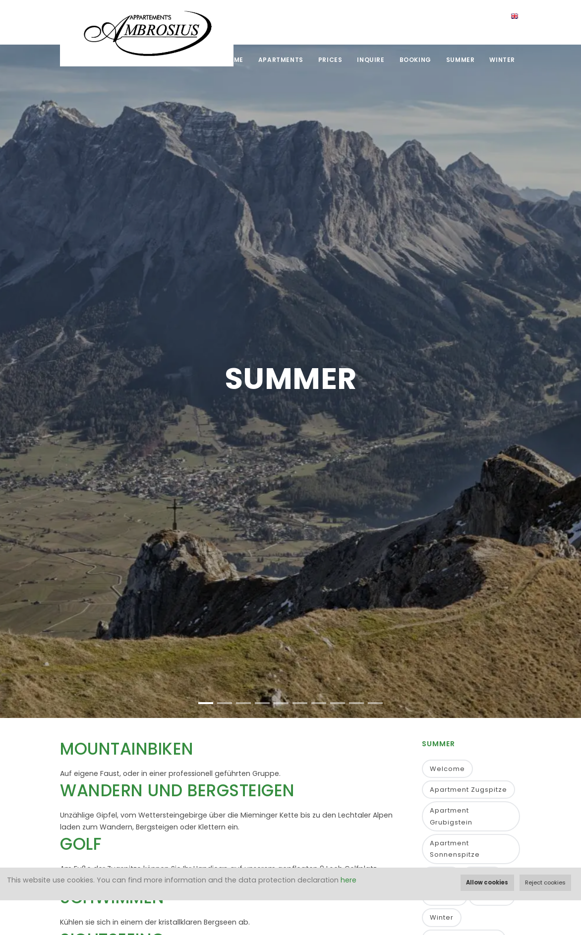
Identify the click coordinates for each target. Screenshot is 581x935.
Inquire (370, 59)
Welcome (447, 768)
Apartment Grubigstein (451, 816)
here (348, 880)
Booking (415, 59)
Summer (460, 59)
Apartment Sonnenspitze (455, 848)
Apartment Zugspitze (468, 789)
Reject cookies (545, 882)
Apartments (280, 59)
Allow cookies (487, 882)
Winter (502, 59)
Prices (330, 59)
